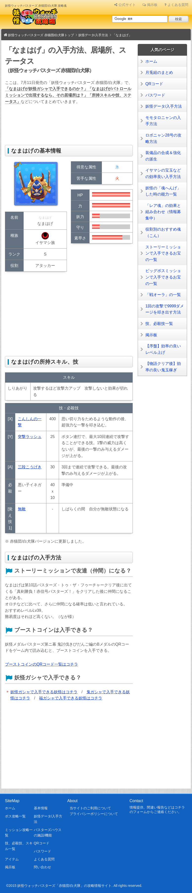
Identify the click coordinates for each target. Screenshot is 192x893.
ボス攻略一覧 (15, 816)
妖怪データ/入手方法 (163, 106)
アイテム (12, 859)
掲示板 (152, 5)
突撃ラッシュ (29, 437)
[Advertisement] (95, 126)
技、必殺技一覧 (159, 323)
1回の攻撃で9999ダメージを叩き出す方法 (164, 309)
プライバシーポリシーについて (94, 814)
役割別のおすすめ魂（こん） (163, 232)
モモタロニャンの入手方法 (163, 121)
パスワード (155, 95)
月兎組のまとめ (159, 72)
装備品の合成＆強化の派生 (163, 156)
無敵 (22, 509)
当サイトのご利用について (90, 808)
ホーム (151, 61)
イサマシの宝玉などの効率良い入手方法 (163, 173)
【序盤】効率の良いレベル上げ (163, 349)
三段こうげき (29, 467)
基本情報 (41, 808)
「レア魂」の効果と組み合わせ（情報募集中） (163, 211)
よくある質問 (178, 5)
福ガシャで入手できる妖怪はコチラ (70, 698)
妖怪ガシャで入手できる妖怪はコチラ (43, 692)
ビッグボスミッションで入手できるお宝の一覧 (163, 277)
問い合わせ (42, 867)
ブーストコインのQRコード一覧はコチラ (41, 664)
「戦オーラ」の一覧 (163, 295)
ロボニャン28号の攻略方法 (163, 138)
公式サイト (127, 5)
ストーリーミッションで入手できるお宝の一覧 (163, 253)
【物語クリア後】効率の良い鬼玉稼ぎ (163, 366)
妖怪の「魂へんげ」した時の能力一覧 (163, 191)
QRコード (154, 84)
